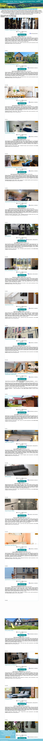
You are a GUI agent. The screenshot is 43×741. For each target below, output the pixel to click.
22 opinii (25, 420)
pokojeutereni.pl (40, 0)
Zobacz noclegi (22, 40)
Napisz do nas (32, 739)
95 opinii (25, 454)
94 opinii (26, 523)
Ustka (36, 18)
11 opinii (27, 42)
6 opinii (27, 282)
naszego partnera (18, 48)
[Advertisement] (21, 610)
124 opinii (25, 711)
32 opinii (30, 214)
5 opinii (27, 677)
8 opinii (26, 145)
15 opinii (27, 76)
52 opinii (26, 351)
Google (2, 731)
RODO (10, 735)
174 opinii (24, 248)
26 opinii (26, 557)
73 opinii (25, 642)
